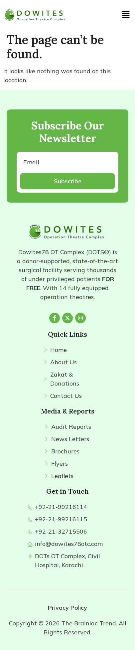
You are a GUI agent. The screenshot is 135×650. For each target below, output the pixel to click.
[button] (126, 15)
